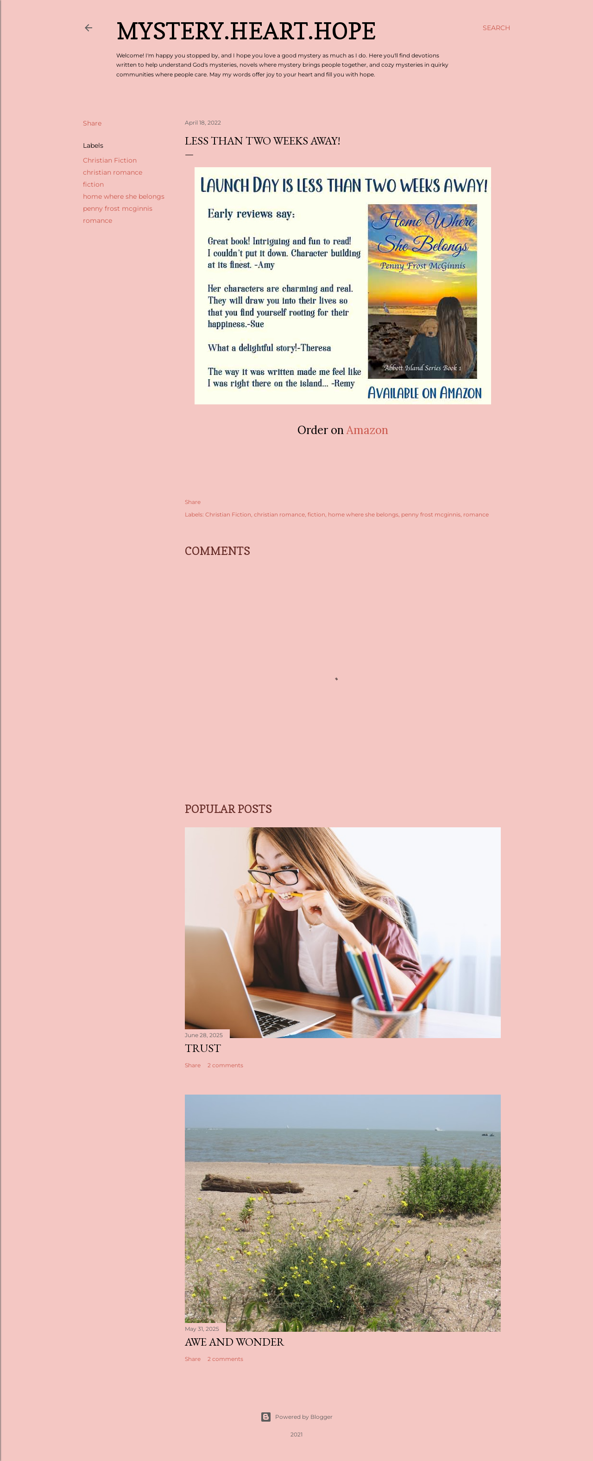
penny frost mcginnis (117, 208)
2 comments (225, 1065)
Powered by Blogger (296, 1417)
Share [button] (92, 123)
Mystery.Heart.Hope (246, 31)
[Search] (496, 28)
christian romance (112, 172)
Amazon (367, 430)
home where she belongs (123, 196)
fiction (93, 184)
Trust (203, 1048)
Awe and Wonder (234, 1342)
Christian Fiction (110, 160)
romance (97, 220)
